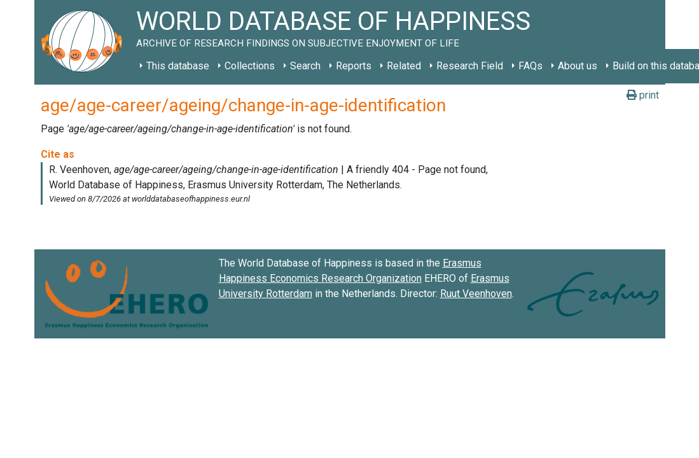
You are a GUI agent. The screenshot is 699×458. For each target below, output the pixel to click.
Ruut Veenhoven (476, 294)
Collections (250, 66)
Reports (353, 66)
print (642, 95)
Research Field (469, 66)
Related (404, 66)
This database (177, 66)
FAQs (530, 66)
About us (577, 66)
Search (305, 66)
